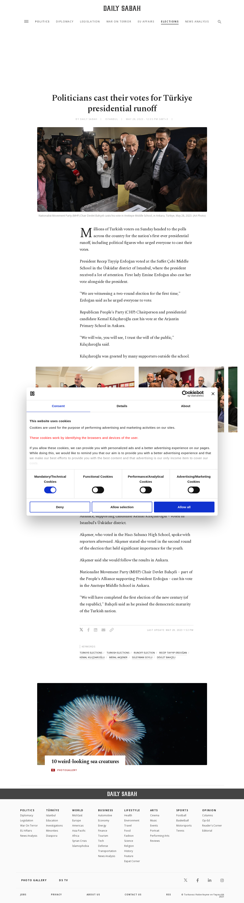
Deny (60, 507)
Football (181, 815)
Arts (154, 810)
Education (52, 820)
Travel (128, 825)
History (128, 851)
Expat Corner (132, 861)
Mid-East (77, 815)
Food (127, 830)
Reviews (155, 841)
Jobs (23, 894)
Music (153, 820)
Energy (102, 825)
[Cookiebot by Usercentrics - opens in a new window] (185, 393)
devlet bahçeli (166, 657)
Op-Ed (206, 820)
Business (105, 810)
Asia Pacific (79, 830)
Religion (129, 846)
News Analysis (197, 21)
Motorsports (184, 825)
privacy (56, 894)
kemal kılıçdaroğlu (92, 657)
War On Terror (118, 21)
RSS (168, 894)
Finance (102, 830)
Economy (103, 820)
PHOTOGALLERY (67, 770)
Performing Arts (159, 836)
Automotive (105, 815)
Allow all (184, 507)
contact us (133, 894)
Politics (42, 21)
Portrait (154, 830)
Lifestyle (132, 810)
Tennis (180, 830)
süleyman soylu (142, 657)
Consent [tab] (58, 406)
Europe (76, 820)
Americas (77, 825)
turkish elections (118, 652)
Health (128, 815)
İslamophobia (80, 846)
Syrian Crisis (79, 841)
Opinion (209, 810)
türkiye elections (91, 652)
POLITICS (27, 810)
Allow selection (122, 507)
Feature (128, 856)
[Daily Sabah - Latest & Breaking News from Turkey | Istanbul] (122, 8)
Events (154, 825)
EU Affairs (146, 21)
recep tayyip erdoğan (173, 652)
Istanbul (51, 815)
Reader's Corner (212, 825)
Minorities (52, 830)
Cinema (154, 815)
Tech (101, 841)
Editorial (207, 830)
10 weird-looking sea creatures (86, 762)
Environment (131, 820)
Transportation (107, 851)
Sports (182, 810)
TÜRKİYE (52, 810)
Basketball (182, 820)
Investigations (54, 825)
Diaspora (51, 836)
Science (128, 841)
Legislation (90, 21)
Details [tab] (122, 406)
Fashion (129, 836)
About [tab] (185, 406)
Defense (103, 846)
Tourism (103, 836)
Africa (75, 836)
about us (93, 894)
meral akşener (118, 657)
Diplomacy (64, 21)
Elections (170, 21)
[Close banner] (213, 393)
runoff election (144, 652)
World (77, 810)
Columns (207, 815)
